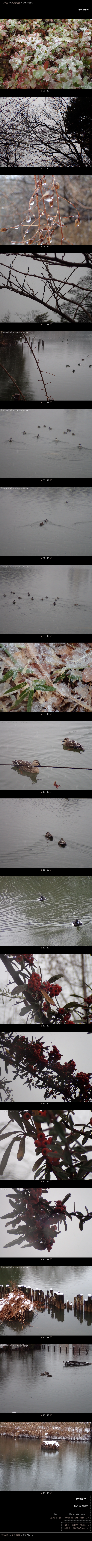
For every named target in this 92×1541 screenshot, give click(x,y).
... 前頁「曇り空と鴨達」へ (76, 1525)
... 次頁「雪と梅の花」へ (76, 1528)
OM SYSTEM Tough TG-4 (77, 1518)
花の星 (4, 3)
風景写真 (15, 3)
